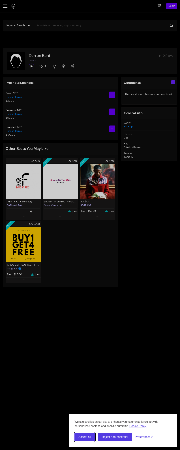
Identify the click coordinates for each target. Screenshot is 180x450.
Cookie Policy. (138, 426)
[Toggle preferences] (144, 437)
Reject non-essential (115, 436)
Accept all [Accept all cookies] (84, 436)
